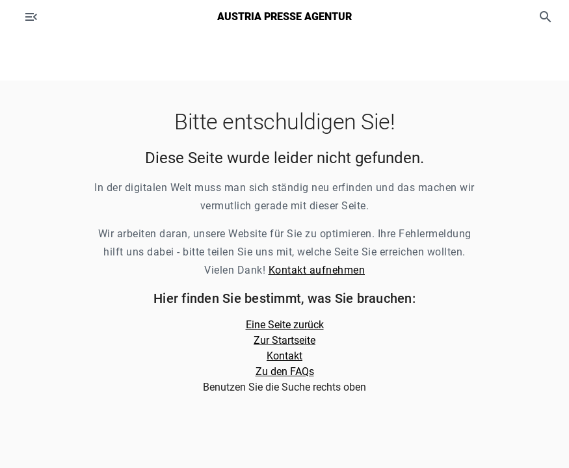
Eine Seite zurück (285, 324)
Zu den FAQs (285, 371)
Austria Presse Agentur (284, 16)
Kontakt (284, 356)
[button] (545, 17)
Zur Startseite (284, 340)
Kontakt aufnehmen (317, 270)
